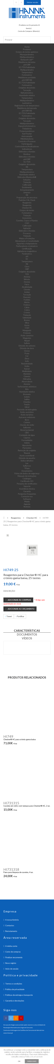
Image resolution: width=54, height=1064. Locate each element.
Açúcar (27, 369)
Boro (27, 420)
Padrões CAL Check (27, 200)
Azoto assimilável (27, 455)
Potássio (27, 333)
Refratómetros (27, 93)
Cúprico (27, 438)
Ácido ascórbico (27, 412)
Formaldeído (27, 440)
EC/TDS (27, 162)
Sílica (27, 323)
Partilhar (20, 616)
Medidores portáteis (27, 77)
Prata (27, 353)
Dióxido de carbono (27, 346)
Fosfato (27, 300)
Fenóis (27, 404)
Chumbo (27, 402)
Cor (27, 356)
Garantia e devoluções (14, 1001)
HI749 (8, 736)
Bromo (27, 320)
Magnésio (27, 338)
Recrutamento (11, 931)
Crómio (27, 312)
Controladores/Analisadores (27, 146)
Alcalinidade (27, 287)
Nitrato (27, 279)
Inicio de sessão (11, 969)
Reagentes (27, 203)
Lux (26, 463)
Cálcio (27, 307)
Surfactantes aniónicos (27, 386)
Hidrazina (27, 379)
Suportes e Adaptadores (27, 243)
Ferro (27, 284)
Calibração (27, 185)
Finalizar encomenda (13, 957)
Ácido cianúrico (27, 335)
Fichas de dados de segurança (26, 473)
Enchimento (27, 187)
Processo (27, 233)
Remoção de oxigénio (27, 450)
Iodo (27, 361)
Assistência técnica (27, 489)
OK (19, 1061)
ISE (27, 167)
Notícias (27, 507)
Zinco (27, 358)
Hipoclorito (27, 445)
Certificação (27, 249)
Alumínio (27, 374)
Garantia (27, 491)
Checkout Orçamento (16, 2)
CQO (27, 223)
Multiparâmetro (27, 70)
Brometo (27, 394)
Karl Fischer (27, 134)
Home (27, 47)
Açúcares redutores (27, 417)
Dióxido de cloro (27, 348)
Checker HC (27, 208)
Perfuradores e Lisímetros (27, 246)
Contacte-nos (27, 496)
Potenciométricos (27, 131)
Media (27, 501)
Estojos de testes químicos (27, 52)
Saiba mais (31, 1061)
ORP (27, 269)
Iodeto (27, 397)
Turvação (27, 90)
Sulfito (27, 399)
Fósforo (27, 305)
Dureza (27, 282)
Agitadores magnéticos (27, 251)
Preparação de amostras (27, 197)
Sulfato (27, 343)
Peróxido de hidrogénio (27, 409)
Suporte (27, 486)
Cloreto (27, 289)
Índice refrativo (27, 461)
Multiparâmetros (27, 57)
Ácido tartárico (27, 415)
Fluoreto (27, 297)
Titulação (27, 182)
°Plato (27, 468)
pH (27, 256)
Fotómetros (27, 75)
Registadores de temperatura (27, 105)
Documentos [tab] (27, 634)
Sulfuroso (27, 466)
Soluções (27, 180)
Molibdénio (27, 371)
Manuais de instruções (27, 476)
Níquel (27, 340)
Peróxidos (27, 448)
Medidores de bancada (27, 108)
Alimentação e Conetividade (27, 241)
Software (27, 499)
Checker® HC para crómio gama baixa (19, 739)
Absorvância (27, 381)
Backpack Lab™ (27, 59)
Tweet (8, 616)
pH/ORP (27, 65)
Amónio (27, 384)
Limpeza (26, 192)
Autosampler (26, 136)
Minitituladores (27, 139)
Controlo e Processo (27, 141)
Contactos (9, 925)
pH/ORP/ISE (27, 80)
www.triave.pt (8, 1033)
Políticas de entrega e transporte (19, 995)
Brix (27, 389)
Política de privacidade (14, 989)
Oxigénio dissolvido (27, 88)
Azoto (27, 325)
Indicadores (27, 149)
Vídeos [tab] (27, 638)
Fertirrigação (27, 144)
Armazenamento (27, 190)
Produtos (27, 49)
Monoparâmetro (27, 54)
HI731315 (11, 803)
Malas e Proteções (27, 238)
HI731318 (11, 869)
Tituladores (27, 128)
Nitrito (27, 302)
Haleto (27, 443)
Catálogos (27, 478)
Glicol (27, 407)
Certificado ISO (26, 481)
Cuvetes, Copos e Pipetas (27, 220)
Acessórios (27, 218)
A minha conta (11, 946)
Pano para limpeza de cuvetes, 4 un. (18, 872)
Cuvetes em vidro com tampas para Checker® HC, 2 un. (26, 806)
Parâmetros (27, 254)
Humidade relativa (27, 95)
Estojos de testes (27, 210)
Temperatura (27, 72)
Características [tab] (27, 630)
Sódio (26, 366)
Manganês (27, 330)
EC (27, 259)
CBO (27, 432)
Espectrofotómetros (27, 126)
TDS (27, 274)
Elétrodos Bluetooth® (27, 177)
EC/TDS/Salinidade (27, 67)
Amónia (27, 277)
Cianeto (27, 376)
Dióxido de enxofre (27, 458)
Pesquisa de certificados (27, 484)
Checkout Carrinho (21, 2)
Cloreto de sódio (27, 425)
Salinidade (27, 317)
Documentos (27, 471)
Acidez (27, 292)
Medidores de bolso (26, 62)
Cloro (27, 266)
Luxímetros (27, 103)
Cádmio (27, 422)
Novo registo (10, 963)
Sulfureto (27, 427)
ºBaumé (27, 453)
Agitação (27, 228)
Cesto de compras (13, 952)
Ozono (27, 351)
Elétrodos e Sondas (27, 151)
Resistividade (27, 363)
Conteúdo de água (27, 435)
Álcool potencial (27, 430)
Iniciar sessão (33, 2)
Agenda (27, 504)
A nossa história (12, 920)
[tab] (7, 535)
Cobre (27, 310)
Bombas (26, 154)
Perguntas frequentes (27, 494)
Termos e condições (13, 984)
